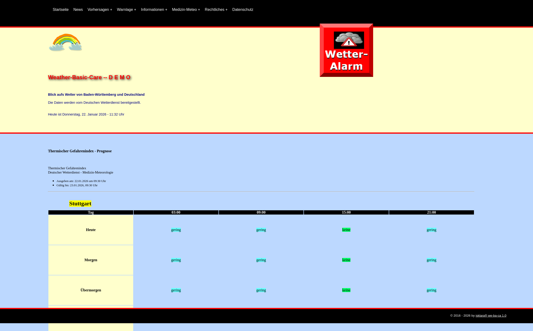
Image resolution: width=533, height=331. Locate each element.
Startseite (61, 10)
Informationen (152, 10)
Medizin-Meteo (184, 10)
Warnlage (125, 10)
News (78, 10)
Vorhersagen (98, 10)
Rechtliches (214, 10)
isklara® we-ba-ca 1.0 (491, 315)
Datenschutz (242, 10)
